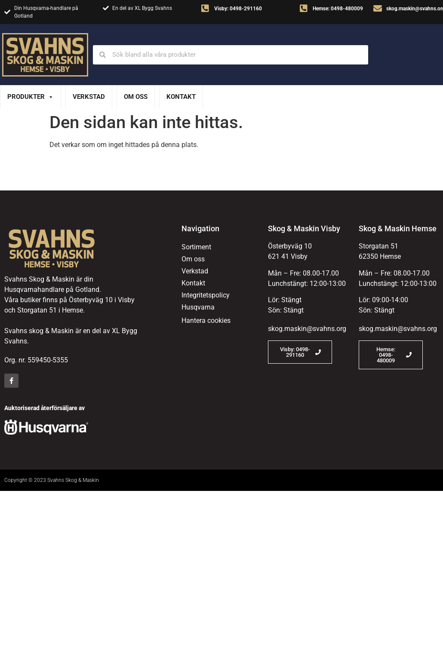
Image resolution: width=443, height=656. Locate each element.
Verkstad (89, 97)
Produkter (30, 97)
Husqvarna (198, 307)
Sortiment (196, 247)
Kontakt (181, 97)
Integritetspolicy (206, 295)
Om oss (136, 97)
